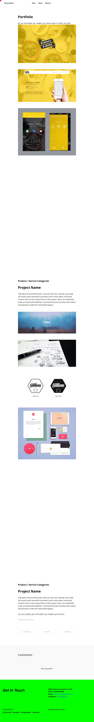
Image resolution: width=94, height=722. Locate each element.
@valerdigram (62, 696)
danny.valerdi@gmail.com (63, 694)
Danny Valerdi (8, 3)
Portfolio (25, 17)
